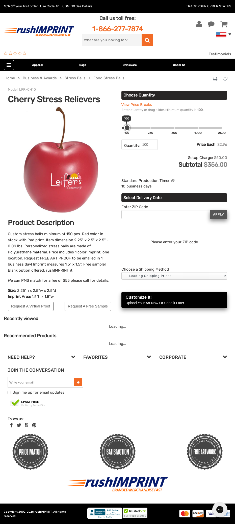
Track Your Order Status (208, 6)
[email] (41, 382)
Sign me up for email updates (38, 392)
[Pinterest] (34, 425)
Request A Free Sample (88, 306)
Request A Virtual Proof (30, 306)
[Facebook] (11, 425)
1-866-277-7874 (117, 29)
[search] (111, 40)
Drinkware (130, 65)
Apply (218, 214)
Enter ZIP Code (134, 207)
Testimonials (220, 54)
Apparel (37, 65)
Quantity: (132, 145)
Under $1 (179, 65)
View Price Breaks (136, 104)
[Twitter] (19, 425)
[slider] (127, 128)
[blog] (26, 425)
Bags (82, 65)
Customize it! (174, 300)
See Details (84, 6)
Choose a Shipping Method (145, 269)
